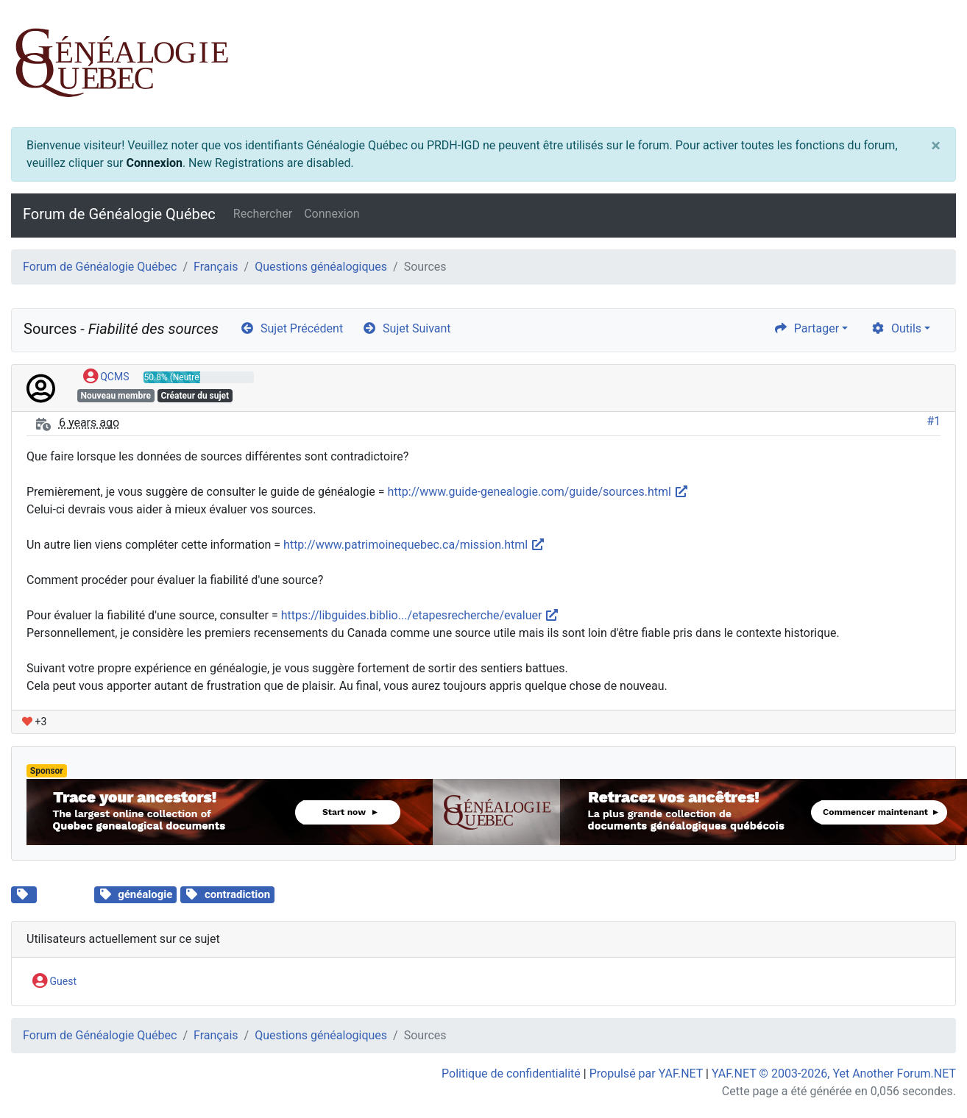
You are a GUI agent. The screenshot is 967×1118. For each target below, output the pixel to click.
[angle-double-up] (926, 1072)
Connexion (154, 163)
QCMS (106, 377)
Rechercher (262, 214)
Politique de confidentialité (511, 1073)
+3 (34, 721)
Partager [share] (806, 328)
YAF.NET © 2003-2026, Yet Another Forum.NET (834, 1073)
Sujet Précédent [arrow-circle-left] (291, 328)
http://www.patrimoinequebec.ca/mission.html (414, 545)
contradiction (237, 894)
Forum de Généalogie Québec (119, 214)
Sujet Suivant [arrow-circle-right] (406, 328)
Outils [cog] (896, 328)
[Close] (935, 145)
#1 (934, 421)
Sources (65, 893)
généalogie (145, 894)
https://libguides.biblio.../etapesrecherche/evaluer (420, 615)
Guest (54, 982)
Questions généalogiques (321, 267)
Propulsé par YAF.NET (646, 1073)
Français (216, 267)
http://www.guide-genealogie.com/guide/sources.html (538, 492)
